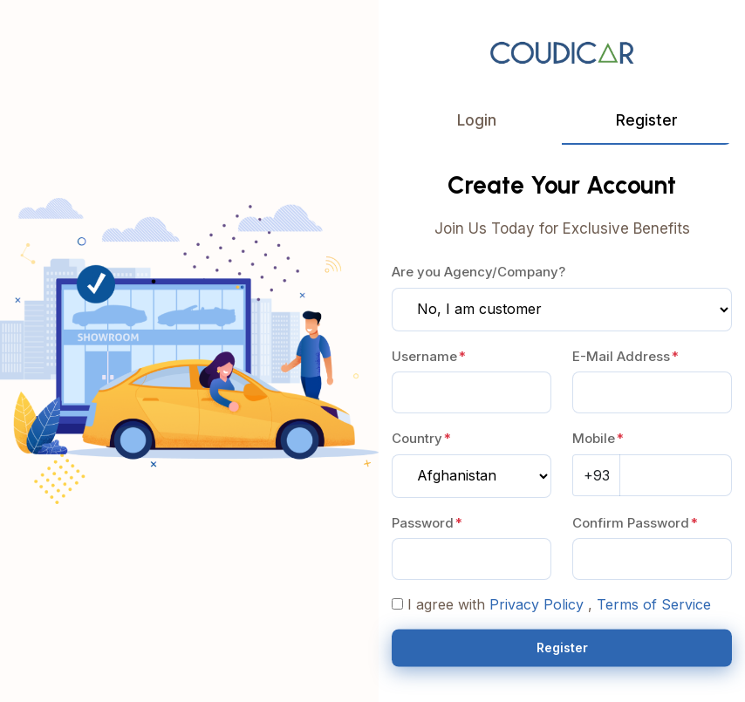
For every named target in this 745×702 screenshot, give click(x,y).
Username (424, 357)
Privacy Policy (536, 605)
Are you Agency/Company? (478, 272)
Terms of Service (654, 605)
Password (423, 523)
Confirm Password (630, 523)
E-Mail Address (621, 357)
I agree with (446, 605)
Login (477, 120)
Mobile (593, 439)
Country (417, 439)
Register (647, 120)
